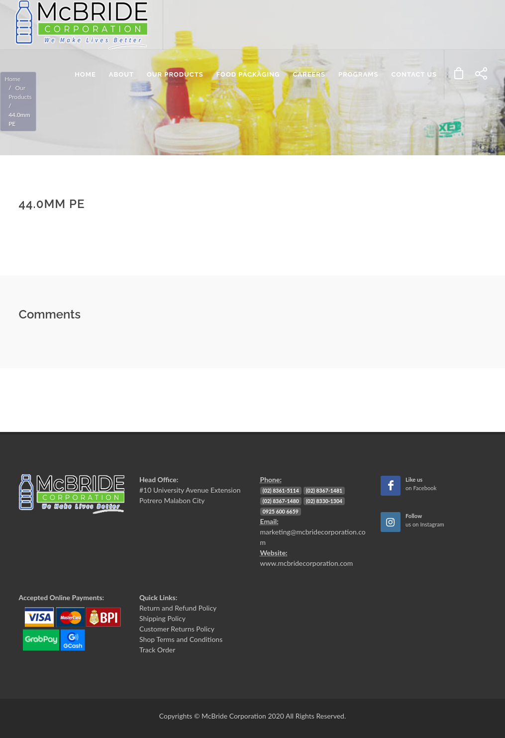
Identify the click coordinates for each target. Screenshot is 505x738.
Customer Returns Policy (176, 629)
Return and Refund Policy (177, 608)
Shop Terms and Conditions (180, 639)
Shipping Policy (162, 618)
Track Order (157, 649)
